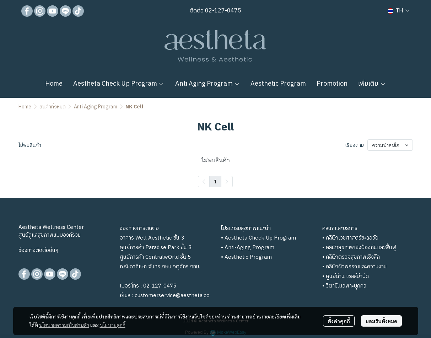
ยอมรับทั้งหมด (381, 321)
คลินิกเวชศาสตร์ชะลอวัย (352, 238)
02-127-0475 (222, 11)
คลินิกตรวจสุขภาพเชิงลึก (353, 257)
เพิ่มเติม (372, 84)
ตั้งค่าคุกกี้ (339, 321)
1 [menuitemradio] (215, 181)
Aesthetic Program (248, 257)
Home (24, 107)
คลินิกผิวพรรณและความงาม (356, 266)
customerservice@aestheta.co (172, 295)
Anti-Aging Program (249, 247)
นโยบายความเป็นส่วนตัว (64, 325)
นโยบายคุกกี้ (112, 325)
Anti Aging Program (95, 107)
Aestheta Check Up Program (260, 238)
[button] (398, 11)
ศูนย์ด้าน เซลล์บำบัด (347, 276)
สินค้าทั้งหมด (52, 107)
